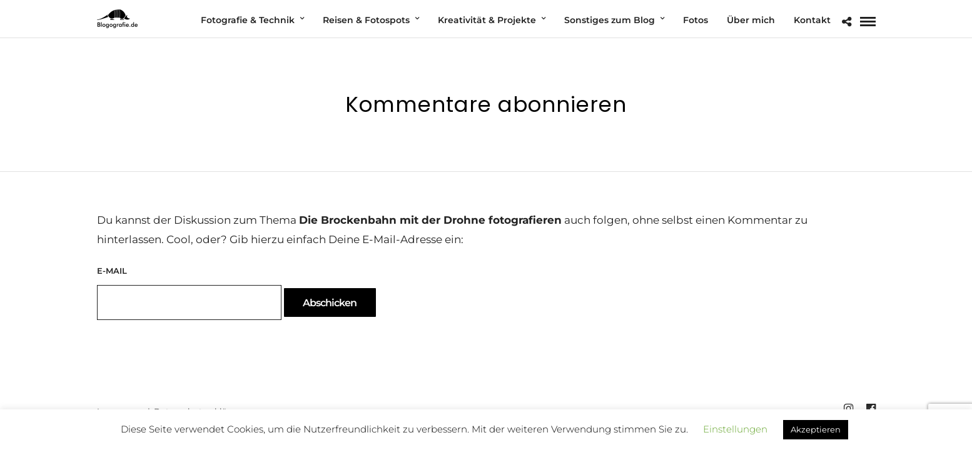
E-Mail (112, 271)
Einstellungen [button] (735, 429)
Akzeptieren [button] (816, 429)
